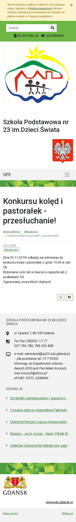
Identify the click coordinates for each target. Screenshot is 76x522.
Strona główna (11, 231)
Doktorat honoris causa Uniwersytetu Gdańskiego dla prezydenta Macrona (40, 422)
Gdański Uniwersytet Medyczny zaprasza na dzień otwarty (40, 446)
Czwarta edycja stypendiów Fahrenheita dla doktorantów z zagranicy (40, 410)
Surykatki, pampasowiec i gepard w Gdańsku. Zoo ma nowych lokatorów (40, 398)
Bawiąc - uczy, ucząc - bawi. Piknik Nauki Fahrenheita (40, 434)
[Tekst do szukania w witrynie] (27, 28)
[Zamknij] (71, 5)
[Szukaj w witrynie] (52, 28)
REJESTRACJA (26, 36)
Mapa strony (10, 513)
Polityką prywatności (40, 8)
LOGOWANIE (52, 36)
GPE (7, 174)
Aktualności (31, 231)
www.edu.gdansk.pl (59, 502)
